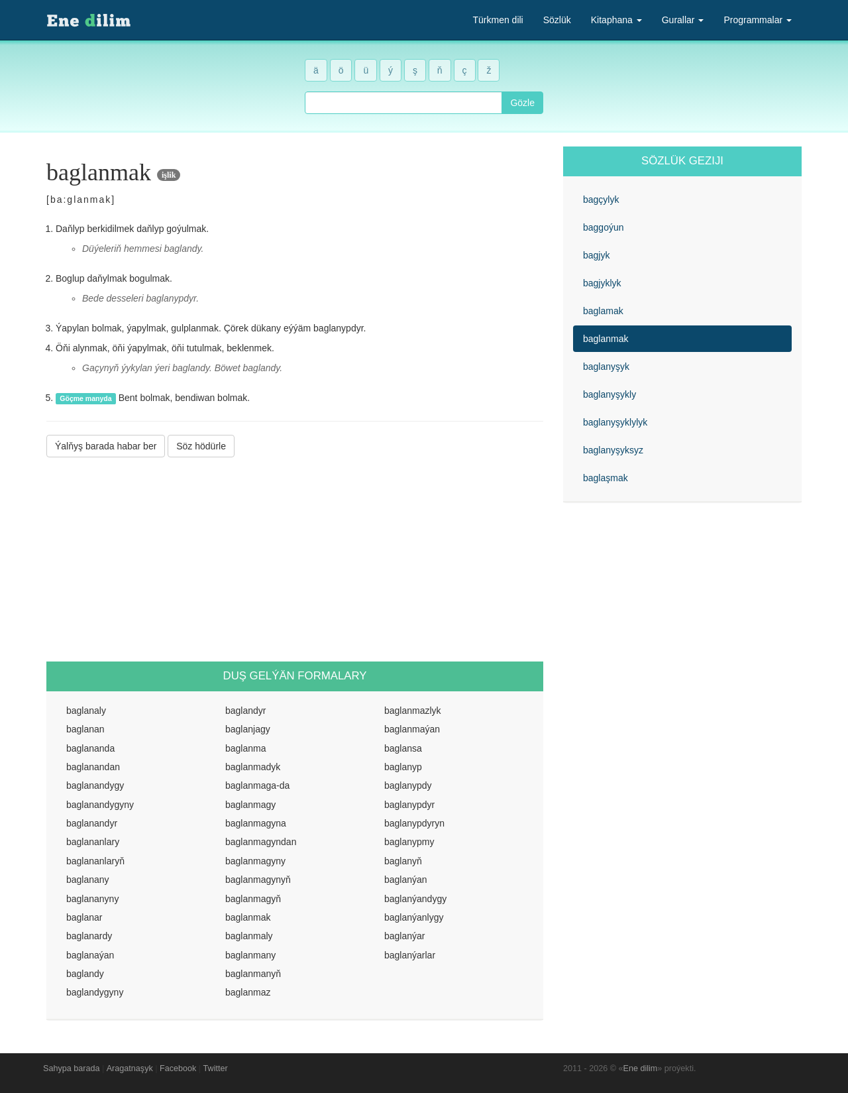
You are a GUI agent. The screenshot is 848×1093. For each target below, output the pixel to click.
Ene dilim (640, 1068)
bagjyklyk (602, 283)
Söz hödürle (201, 446)
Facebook (178, 1068)
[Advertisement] (294, 559)
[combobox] (403, 102)
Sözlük (557, 20)
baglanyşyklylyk (615, 422)
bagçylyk (601, 199)
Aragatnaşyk (130, 1068)
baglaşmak (605, 478)
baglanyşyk (606, 366)
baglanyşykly (609, 394)
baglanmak (606, 338)
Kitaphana (616, 20)
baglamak (603, 311)
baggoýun (603, 227)
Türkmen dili (497, 20)
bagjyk (596, 255)
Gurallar (683, 20)
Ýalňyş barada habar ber (105, 446)
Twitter (215, 1068)
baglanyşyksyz (613, 450)
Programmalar (757, 20)
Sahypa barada (71, 1068)
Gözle (522, 102)
